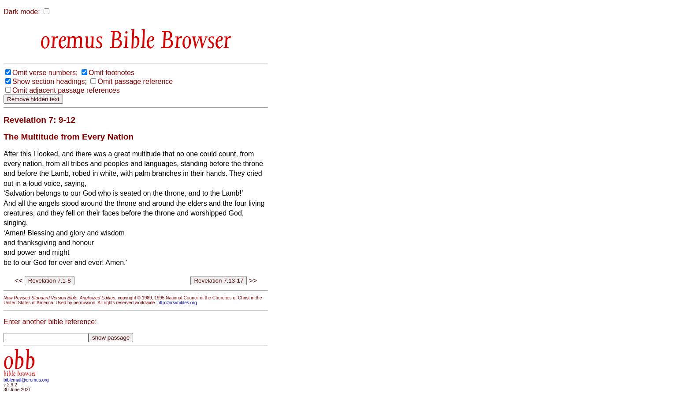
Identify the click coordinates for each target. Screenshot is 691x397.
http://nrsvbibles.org (177, 302)
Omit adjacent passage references (66, 90)
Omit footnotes (111, 72)
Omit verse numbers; (45, 72)
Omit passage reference (135, 81)
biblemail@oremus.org (26, 380)
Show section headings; (49, 81)
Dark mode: (22, 11)
